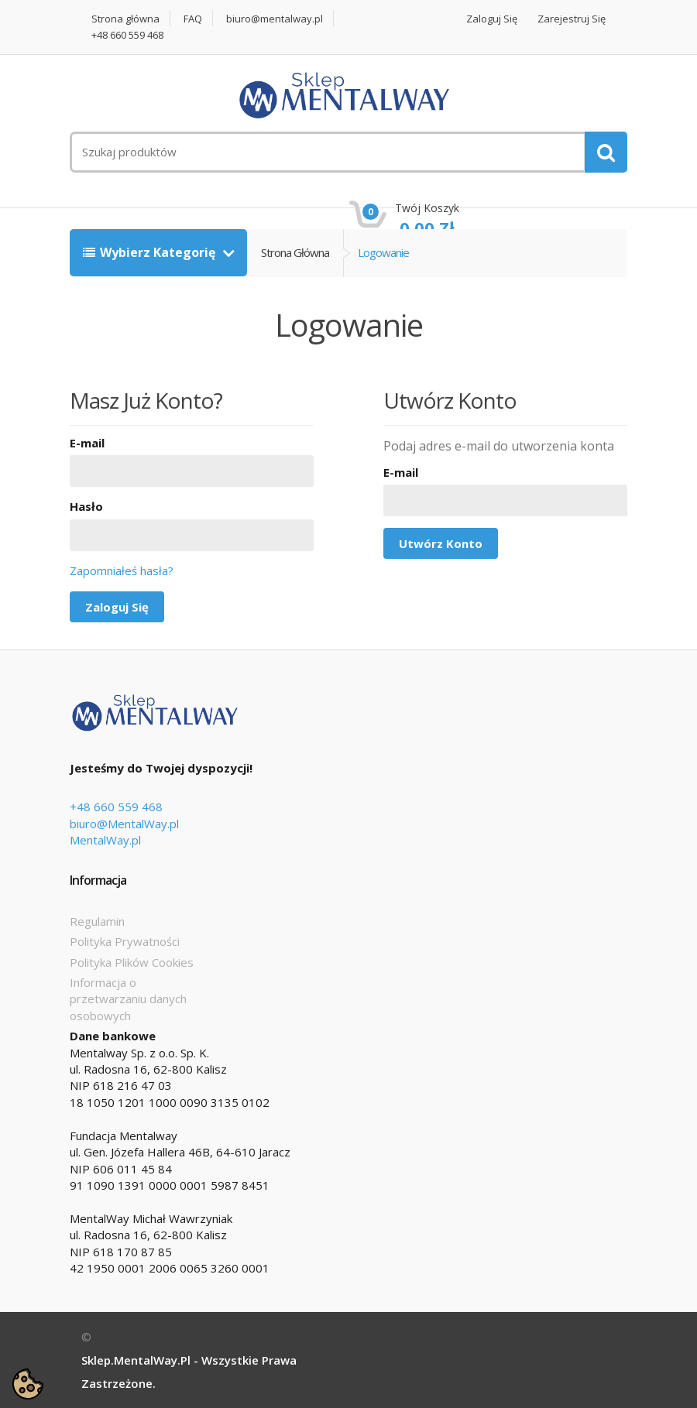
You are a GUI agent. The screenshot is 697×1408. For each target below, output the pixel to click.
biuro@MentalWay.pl (124, 823)
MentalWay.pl (105, 840)
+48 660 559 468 (127, 35)
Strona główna (125, 19)
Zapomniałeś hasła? (121, 570)
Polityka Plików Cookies (132, 962)
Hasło (86, 506)
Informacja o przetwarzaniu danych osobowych (128, 999)
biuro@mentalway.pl (274, 19)
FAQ (193, 19)
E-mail (87, 442)
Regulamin (97, 921)
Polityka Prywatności (125, 941)
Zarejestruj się (571, 19)
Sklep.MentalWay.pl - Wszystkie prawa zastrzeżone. (189, 1371)
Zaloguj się (491, 19)
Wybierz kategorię (150, 252)
